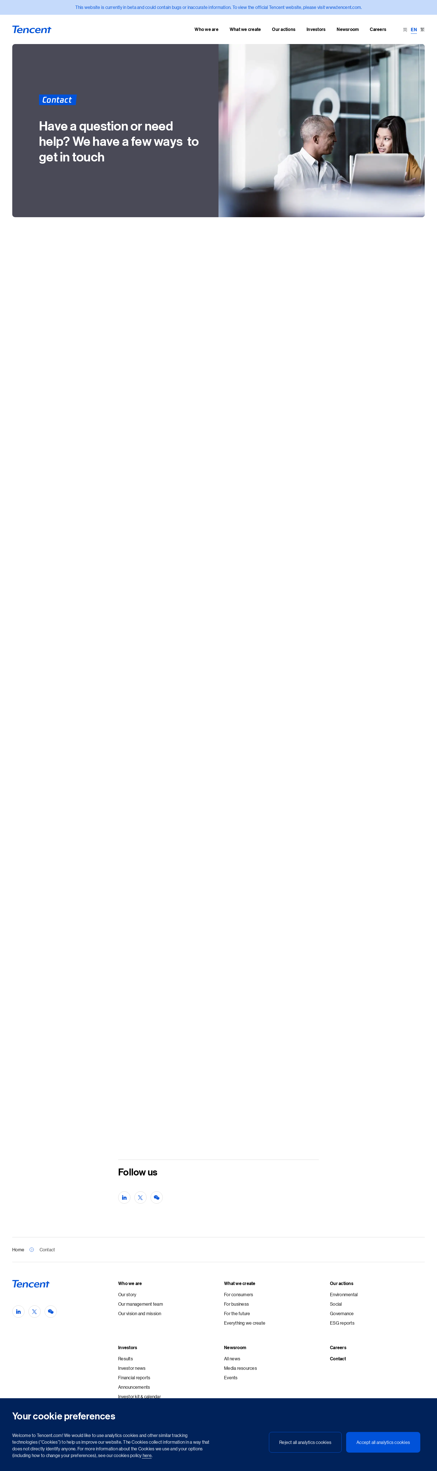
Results (125, 1358)
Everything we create (244, 1323)
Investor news (131, 1368)
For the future (237, 1313)
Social (336, 1304)
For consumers (238, 1294)
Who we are (130, 1283)
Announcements (134, 1387)
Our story (127, 1294)
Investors (127, 1347)
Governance (342, 1313)
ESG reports (342, 1323)
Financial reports (134, 1377)
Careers (338, 1347)
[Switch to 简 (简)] (405, 29)
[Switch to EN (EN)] (414, 29)
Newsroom (235, 1347)
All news (232, 1358)
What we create (240, 1283)
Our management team (140, 1304)
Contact (338, 1359)
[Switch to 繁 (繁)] (422, 29)
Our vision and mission (139, 1313)
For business (236, 1304)
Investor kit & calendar (139, 1396)
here (147, 1455)
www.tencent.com (343, 7)
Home (18, 1249)
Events (231, 1377)
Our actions (341, 1283)
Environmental (344, 1294)
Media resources (240, 1368)
